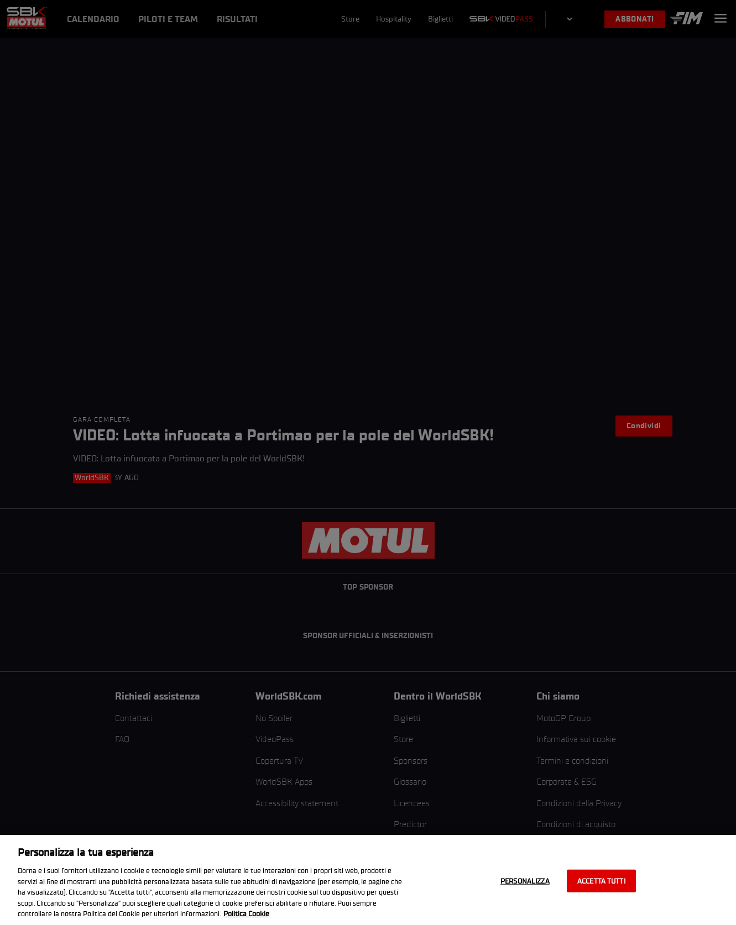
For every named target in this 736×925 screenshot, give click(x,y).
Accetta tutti (601, 880)
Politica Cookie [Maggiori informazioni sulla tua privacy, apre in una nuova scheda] (246, 914)
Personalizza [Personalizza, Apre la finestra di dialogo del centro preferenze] (525, 880)
